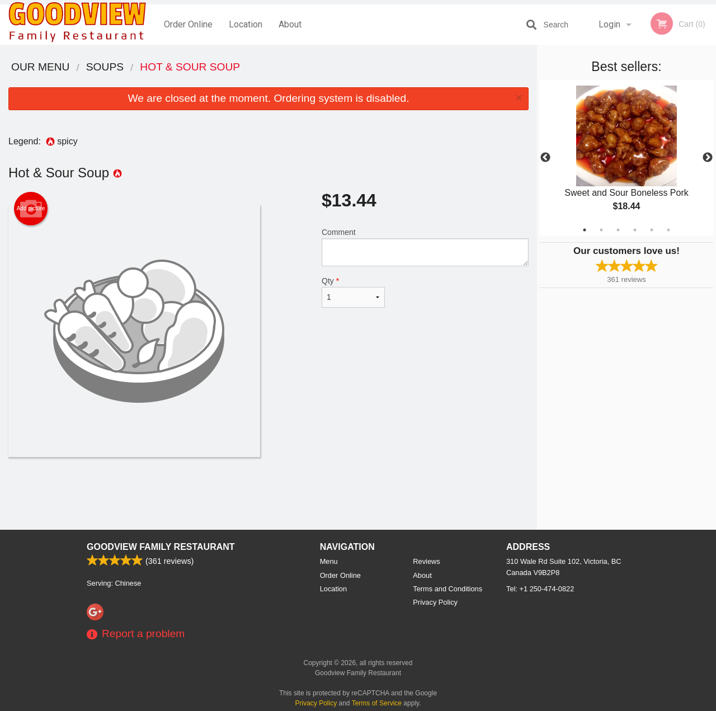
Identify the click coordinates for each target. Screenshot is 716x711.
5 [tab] (651, 230)
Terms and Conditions (447, 589)
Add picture (31, 208)
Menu (329, 561)
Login (609, 24)
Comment (425, 247)
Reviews (426, 561)
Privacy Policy (435, 602)
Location (245, 24)
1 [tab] (584, 230)
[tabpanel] (626, 158)
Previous (545, 157)
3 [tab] (618, 230)
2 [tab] (601, 230)
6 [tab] (668, 230)
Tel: (540, 589)
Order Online (188, 24)
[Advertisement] (268, 493)
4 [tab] (634, 230)
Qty (353, 292)
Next (707, 157)
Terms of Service (377, 703)
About (290, 24)
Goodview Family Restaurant (161, 547)
